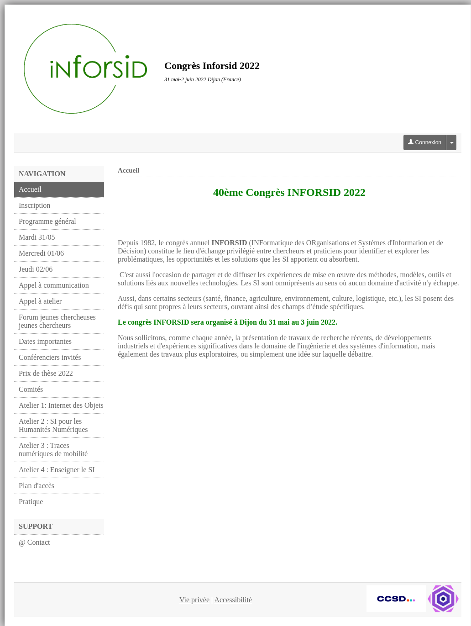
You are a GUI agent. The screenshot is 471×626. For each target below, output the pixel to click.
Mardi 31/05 (37, 237)
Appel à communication (54, 285)
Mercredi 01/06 (41, 253)
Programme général (47, 221)
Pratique (31, 501)
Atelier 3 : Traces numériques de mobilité (53, 450)
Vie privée (194, 600)
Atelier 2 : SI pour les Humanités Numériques (53, 425)
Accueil (30, 189)
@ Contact (34, 542)
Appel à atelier (40, 301)
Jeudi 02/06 (35, 269)
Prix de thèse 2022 (46, 373)
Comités (31, 389)
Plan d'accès (36, 485)
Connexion (424, 142)
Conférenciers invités (50, 357)
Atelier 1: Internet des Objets (61, 405)
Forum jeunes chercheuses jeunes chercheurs (57, 321)
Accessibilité (233, 600)
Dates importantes (45, 341)
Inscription (34, 205)
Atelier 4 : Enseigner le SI (57, 469)
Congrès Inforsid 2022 (212, 65)
